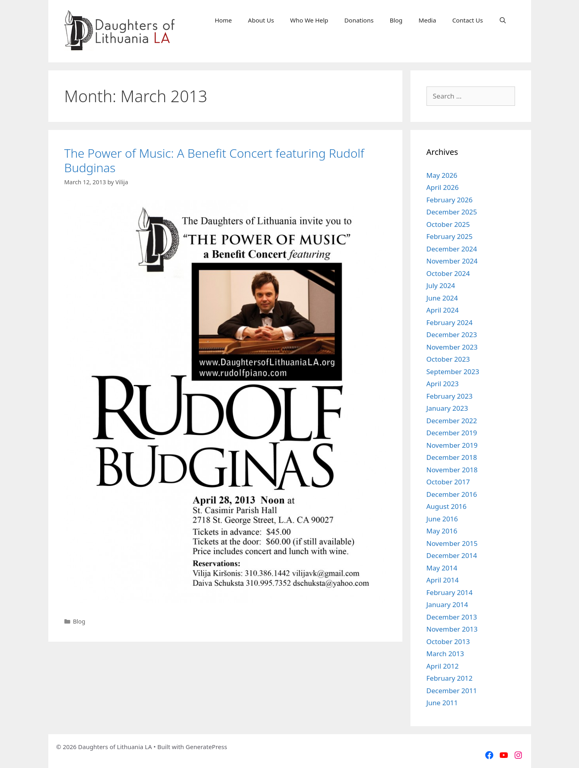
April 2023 (443, 383)
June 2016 (442, 518)
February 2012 (450, 678)
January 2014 (447, 604)
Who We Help (309, 20)
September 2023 (453, 371)
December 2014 (452, 555)
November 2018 (452, 469)
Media (427, 20)
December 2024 (452, 248)
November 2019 (452, 445)
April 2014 (443, 580)
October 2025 (448, 224)
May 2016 (442, 530)
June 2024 (442, 298)
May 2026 (442, 175)
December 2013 (452, 617)
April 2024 (443, 310)
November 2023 (452, 347)
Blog (395, 20)
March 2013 (445, 653)
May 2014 (442, 567)
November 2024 (452, 261)
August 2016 (447, 506)
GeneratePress (206, 747)
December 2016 (452, 494)
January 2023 (447, 408)
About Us (261, 20)
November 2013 (452, 629)
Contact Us (467, 20)
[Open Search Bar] (503, 20)
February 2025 (450, 236)
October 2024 (448, 273)
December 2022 (452, 420)
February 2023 (450, 396)
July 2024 (441, 285)
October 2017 (448, 481)
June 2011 (442, 702)
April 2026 (443, 187)
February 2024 (450, 322)
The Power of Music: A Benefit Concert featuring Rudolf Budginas (214, 160)
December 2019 (452, 432)
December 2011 (452, 690)
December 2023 (452, 334)
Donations (359, 20)
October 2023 (448, 359)
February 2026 (450, 199)
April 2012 (443, 666)
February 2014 (450, 592)
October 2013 (448, 641)
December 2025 (452, 211)
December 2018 (452, 457)
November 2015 (452, 543)
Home (223, 20)
